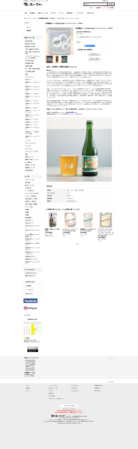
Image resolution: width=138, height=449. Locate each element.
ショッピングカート (53, 385)
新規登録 (99, 7)
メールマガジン (29, 290)
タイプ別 (51, 390)
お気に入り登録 (94, 58)
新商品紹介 (51, 393)
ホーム (27, 385)
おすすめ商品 (52, 396)
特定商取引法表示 (30, 282)
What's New (74, 388)
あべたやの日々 (75, 390)
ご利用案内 (28, 286)
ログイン (91, 7)
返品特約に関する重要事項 (85, 49)
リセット (112, 357)
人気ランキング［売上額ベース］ (56, 398)
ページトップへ (111, 381)
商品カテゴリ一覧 (53, 388)
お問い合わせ (29, 293)
